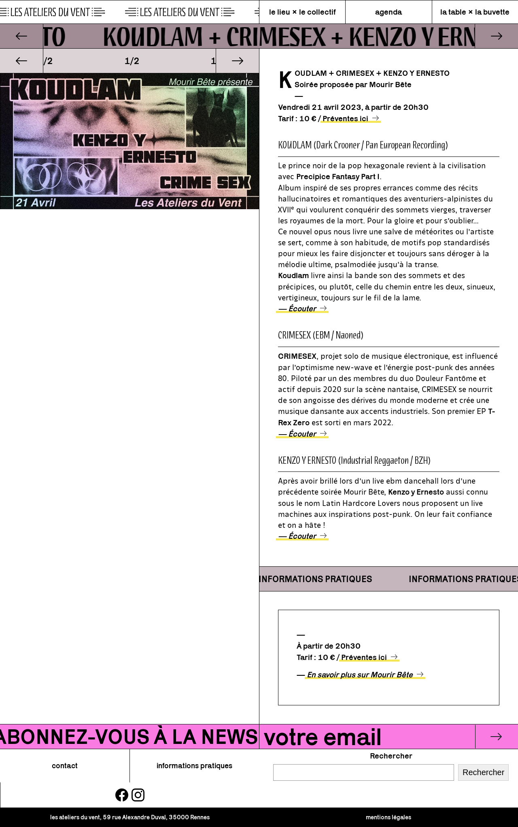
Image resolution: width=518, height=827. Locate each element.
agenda (388, 11)
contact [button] (65, 765)
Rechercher (391, 755)
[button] (21, 60)
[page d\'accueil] (129, 12)
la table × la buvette (475, 11)
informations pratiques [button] (194, 765)
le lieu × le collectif (302, 11)
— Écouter (297, 308)
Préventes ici (345, 118)
